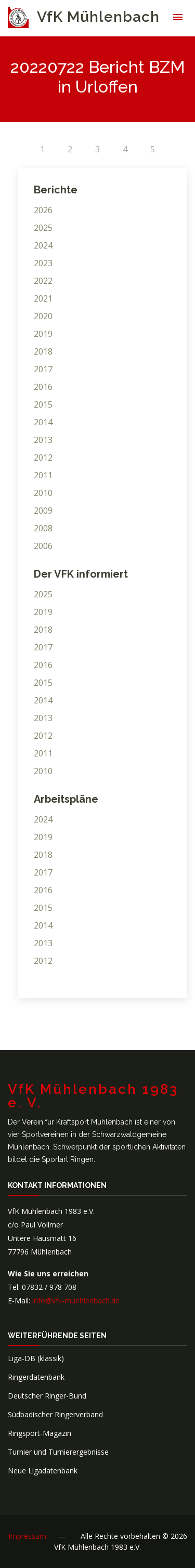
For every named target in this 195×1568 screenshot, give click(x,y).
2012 (43, 457)
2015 (43, 404)
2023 (43, 263)
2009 (43, 510)
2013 (43, 440)
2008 (43, 528)
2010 (43, 493)
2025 (43, 227)
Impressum (27, 1536)
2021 (43, 298)
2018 (43, 351)
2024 (43, 245)
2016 (43, 387)
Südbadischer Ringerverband (55, 1414)
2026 (43, 210)
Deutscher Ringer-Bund (47, 1396)
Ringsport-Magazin (39, 1433)
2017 (43, 369)
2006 (43, 546)
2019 (43, 333)
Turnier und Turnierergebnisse (58, 1452)
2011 (43, 475)
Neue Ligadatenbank (42, 1470)
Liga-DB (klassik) (36, 1358)
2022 (43, 280)
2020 (43, 316)
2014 (43, 422)
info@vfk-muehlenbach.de (76, 1300)
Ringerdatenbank (36, 1377)
